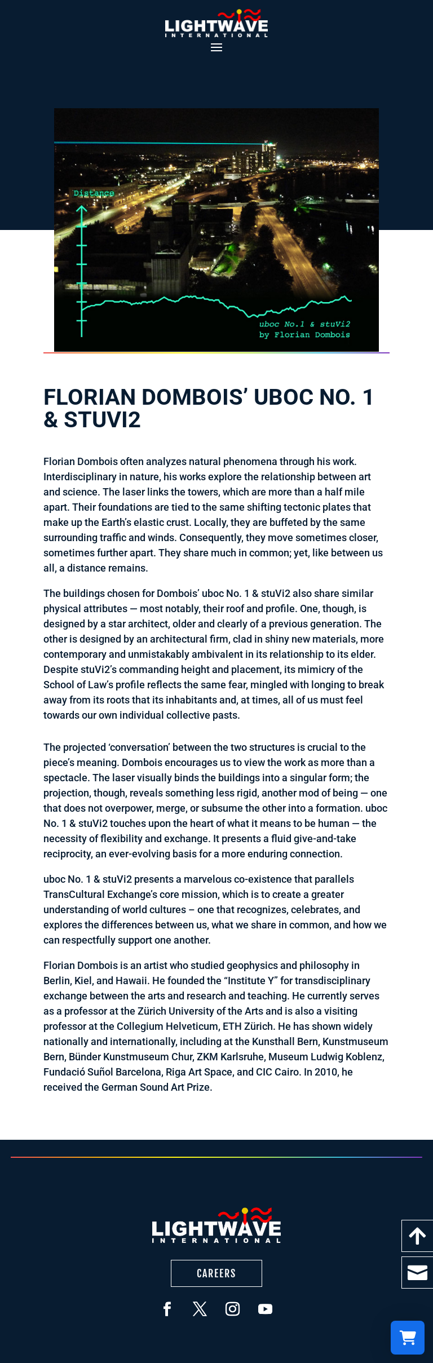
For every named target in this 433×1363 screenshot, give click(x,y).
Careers (216, 1273)
